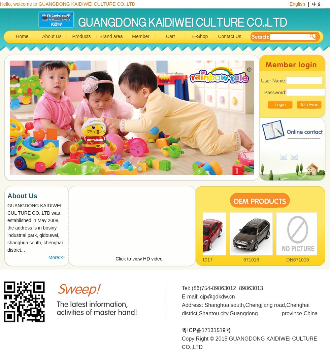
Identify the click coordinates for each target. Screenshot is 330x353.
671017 (206, 259)
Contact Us (229, 36)
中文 (317, 4)
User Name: (273, 80)
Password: (275, 92)
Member (140, 36)
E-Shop (200, 36)
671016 (252, 259)
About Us (52, 36)
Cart (170, 36)
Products (81, 36)
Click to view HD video (139, 258)
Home (22, 36)
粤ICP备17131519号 (206, 330)
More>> (56, 257)
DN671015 (299, 259)
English (298, 4)
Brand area (111, 36)
